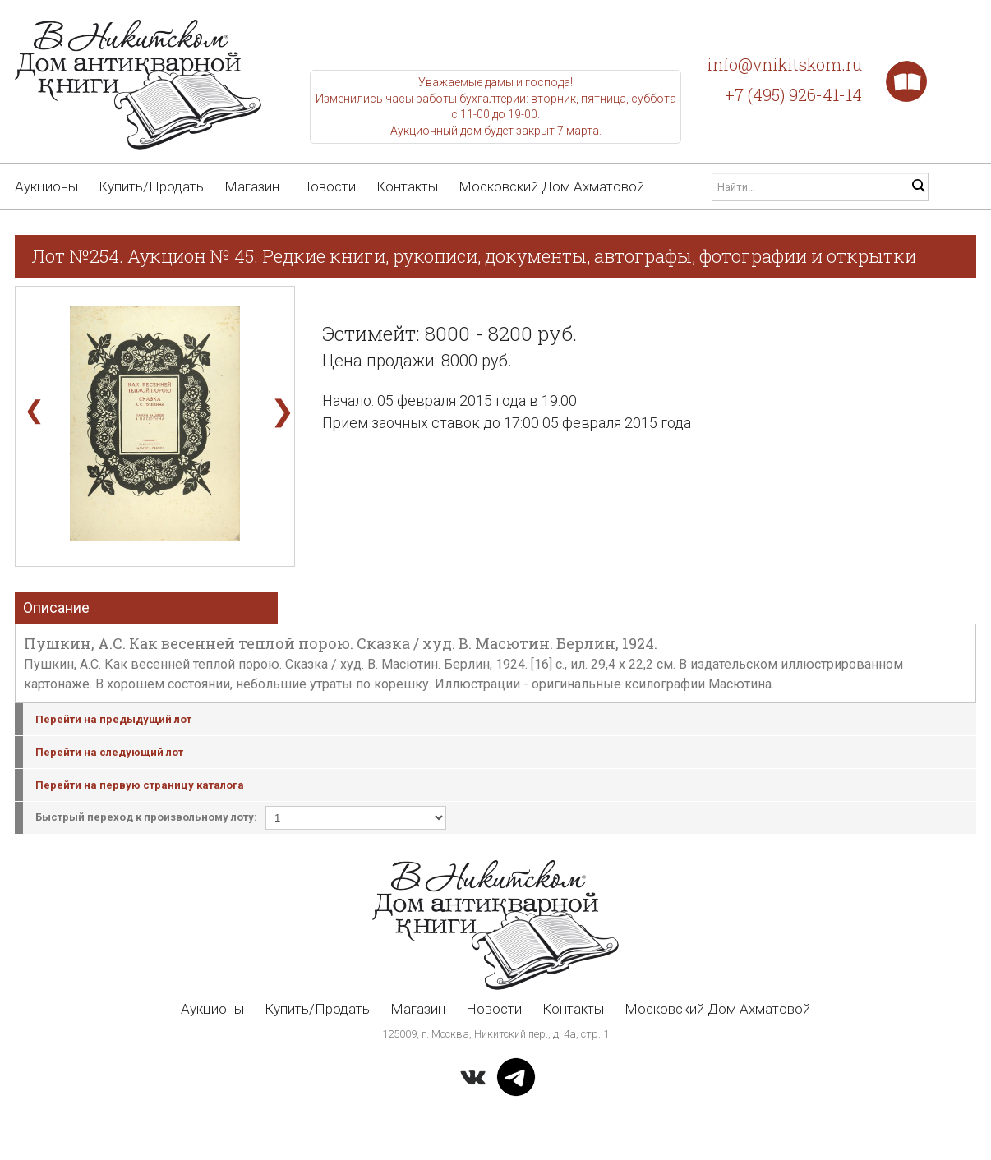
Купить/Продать (151, 186)
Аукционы (46, 186)
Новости (328, 186)
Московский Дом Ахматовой (551, 186)
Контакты (407, 186)
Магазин (251, 186)
